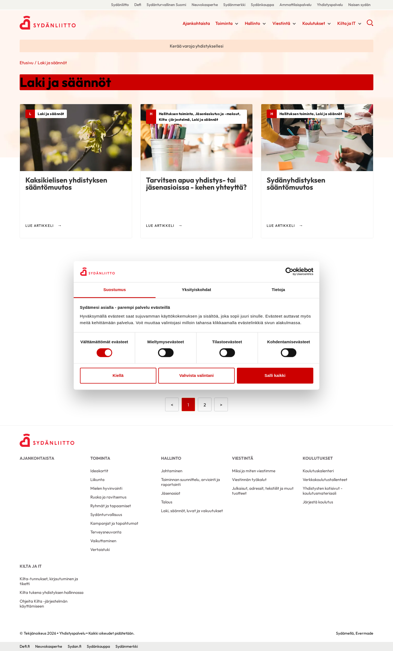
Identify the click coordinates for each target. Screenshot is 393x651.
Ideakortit (99, 470)
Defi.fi (25, 646)
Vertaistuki (100, 549)
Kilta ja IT (346, 23)
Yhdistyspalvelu (330, 4)
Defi (137, 4)
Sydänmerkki (234, 4)
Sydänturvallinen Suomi (166, 4)
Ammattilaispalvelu (295, 4)
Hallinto (252, 23)
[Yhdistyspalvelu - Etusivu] (47, 440)
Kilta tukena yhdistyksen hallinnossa (52, 592)
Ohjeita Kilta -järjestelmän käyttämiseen (43, 604)
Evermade (364, 633)
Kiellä (117, 375)
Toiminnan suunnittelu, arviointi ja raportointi (190, 482)
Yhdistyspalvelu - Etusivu (63, 23)
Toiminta (224, 23)
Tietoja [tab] (278, 289)
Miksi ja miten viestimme (253, 470)
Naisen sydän (359, 4)
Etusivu (26, 62)
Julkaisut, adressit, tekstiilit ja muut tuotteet (263, 491)
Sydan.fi (74, 646)
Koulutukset (313, 23)
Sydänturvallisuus (106, 514)
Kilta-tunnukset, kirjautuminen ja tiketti (49, 581)
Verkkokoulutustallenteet (325, 479)
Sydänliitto (120, 4)
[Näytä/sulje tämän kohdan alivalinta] (236, 24)
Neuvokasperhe (205, 4)
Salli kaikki (274, 375)
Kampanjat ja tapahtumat (114, 523)
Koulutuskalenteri (318, 470)
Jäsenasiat (170, 493)
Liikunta (97, 479)
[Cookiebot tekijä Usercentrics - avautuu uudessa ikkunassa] (289, 272)
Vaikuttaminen (103, 540)
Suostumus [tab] (114, 289)
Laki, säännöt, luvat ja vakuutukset (192, 510)
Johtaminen (171, 470)
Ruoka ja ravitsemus (108, 497)
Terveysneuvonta (105, 532)
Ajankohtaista (196, 23)
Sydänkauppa (262, 4)
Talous (166, 502)
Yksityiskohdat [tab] (196, 289)
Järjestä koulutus (318, 502)
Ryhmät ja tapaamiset (110, 505)
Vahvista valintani (196, 375)
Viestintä (281, 23)
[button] (370, 24)
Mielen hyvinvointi (106, 488)
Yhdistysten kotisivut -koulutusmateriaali (323, 491)
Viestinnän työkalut (249, 479)
